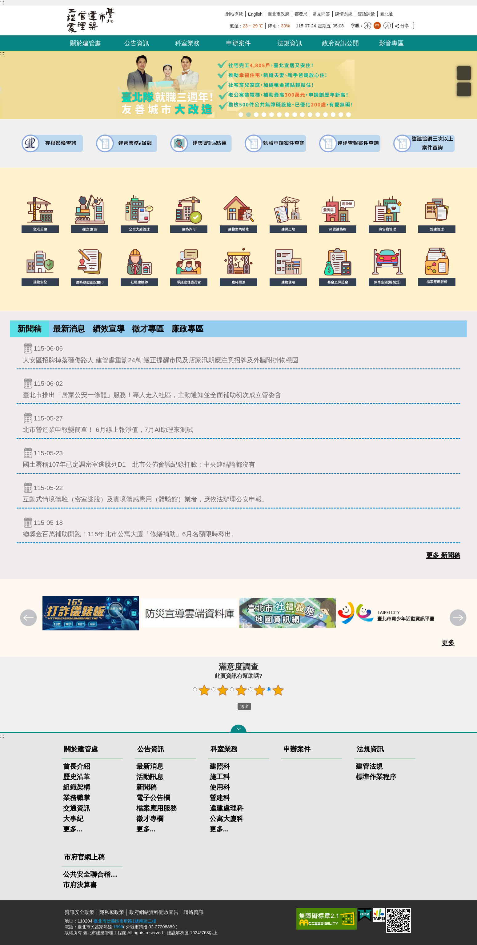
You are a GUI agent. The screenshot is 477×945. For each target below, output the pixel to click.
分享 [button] (404, 25)
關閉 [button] (238, 729)
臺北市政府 (278, 13)
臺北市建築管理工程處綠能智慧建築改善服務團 (256, 114)
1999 (118, 926)
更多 (448, 642)
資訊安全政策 (79, 912)
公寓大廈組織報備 (302, 114)
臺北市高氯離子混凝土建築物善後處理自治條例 (333, 114)
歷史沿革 (76, 777)
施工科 (220, 777)
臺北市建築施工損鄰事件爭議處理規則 (348, 114)
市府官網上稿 (84, 857)
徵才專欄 (149, 818)
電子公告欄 (153, 798)
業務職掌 (76, 798)
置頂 (464, 89)
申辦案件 (238, 43)
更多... (72, 829)
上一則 (29, 618)
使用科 (220, 787)
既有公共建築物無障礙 (271, 114)
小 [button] (367, 25)
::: (2, 2)
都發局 (301, 13)
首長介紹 (76, 766)
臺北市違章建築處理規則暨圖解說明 (264, 114)
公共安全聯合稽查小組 (92, 874)
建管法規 (369, 766)
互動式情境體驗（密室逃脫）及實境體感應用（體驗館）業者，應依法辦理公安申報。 (238, 492)
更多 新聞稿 (443, 555)
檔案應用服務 (156, 808)
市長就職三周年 (240, 114)
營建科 (220, 798)
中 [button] (377, 25)
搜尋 (464, 73)
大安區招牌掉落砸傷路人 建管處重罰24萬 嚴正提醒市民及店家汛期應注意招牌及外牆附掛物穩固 (238, 352)
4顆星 (260, 690)
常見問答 (321, 13)
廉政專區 (187, 328)
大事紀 (73, 818)
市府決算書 (80, 885)
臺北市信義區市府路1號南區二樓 (125, 921)
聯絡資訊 (193, 912)
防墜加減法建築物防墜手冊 (317, 114)
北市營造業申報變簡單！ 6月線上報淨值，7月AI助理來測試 (238, 422)
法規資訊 (289, 43)
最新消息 (69, 328)
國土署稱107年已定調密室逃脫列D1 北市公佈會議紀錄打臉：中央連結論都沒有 (238, 457)
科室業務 (187, 43)
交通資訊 (76, 808)
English (255, 14)
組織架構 (76, 787)
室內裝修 (287, 114)
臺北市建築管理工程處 (91, 20)
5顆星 (278, 690)
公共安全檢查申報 (310, 114)
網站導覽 (234, 13)
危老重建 (294, 114)
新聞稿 (30, 328)
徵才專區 (148, 328)
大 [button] (387, 25)
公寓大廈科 (226, 818)
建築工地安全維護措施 (341, 114)
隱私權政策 (111, 912)
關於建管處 (85, 43)
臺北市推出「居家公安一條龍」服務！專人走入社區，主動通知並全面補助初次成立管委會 (238, 387)
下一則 (459, 618)
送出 (232, 706)
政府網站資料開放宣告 (153, 912)
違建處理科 (226, 808)
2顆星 (223, 690)
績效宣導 (109, 328)
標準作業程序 (376, 777)
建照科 (220, 766)
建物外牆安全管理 (279, 114)
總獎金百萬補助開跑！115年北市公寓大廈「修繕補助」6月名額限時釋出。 (238, 526)
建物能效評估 (325, 114)
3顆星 (241, 690)
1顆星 (204, 690)
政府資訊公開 (340, 43)
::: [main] (2, 53)
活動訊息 (149, 777)
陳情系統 (343, 13)
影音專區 (391, 43)
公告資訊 (136, 43)
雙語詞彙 (366, 13)
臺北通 (386, 13)
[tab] (29, 328)
